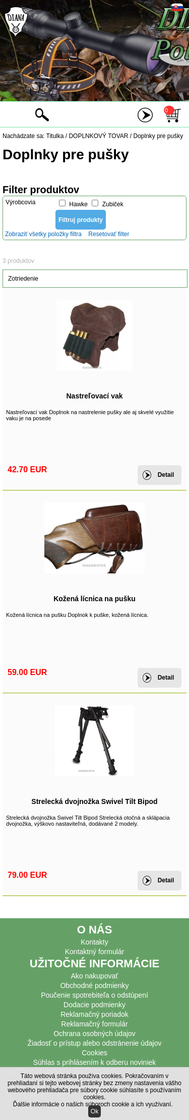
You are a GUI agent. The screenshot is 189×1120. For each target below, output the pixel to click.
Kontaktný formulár (94, 952)
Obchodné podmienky (94, 985)
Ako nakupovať (94, 976)
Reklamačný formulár (94, 1024)
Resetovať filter (108, 234)
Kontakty (94, 942)
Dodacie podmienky (94, 1005)
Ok (94, 1111)
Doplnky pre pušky (158, 136)
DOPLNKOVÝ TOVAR (98, 136)
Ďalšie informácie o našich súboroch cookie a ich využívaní (92, 1104)
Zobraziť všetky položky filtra (43, 234)
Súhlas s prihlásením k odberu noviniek (94, 1062)
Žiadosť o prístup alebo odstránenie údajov (95, 1043)
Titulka (55, 136)
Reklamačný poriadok (94, 1014)
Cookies (94, 1053)
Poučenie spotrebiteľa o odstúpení (94, 995)
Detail (166, 474)
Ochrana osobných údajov (94, 1033)
